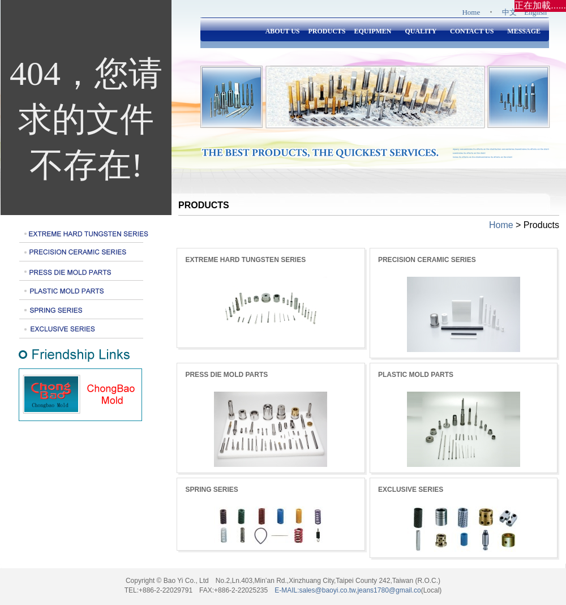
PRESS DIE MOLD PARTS (226, 375)
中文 (509, 12)
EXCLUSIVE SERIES (410, 490)
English (535, 12)
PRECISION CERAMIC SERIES (427, 260)
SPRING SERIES (211, 490)
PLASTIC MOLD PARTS (415, 375)
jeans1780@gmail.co (389, 590)
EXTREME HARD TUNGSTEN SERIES (245, 260)
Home (471, 12)
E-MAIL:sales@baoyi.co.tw (315, 590)
